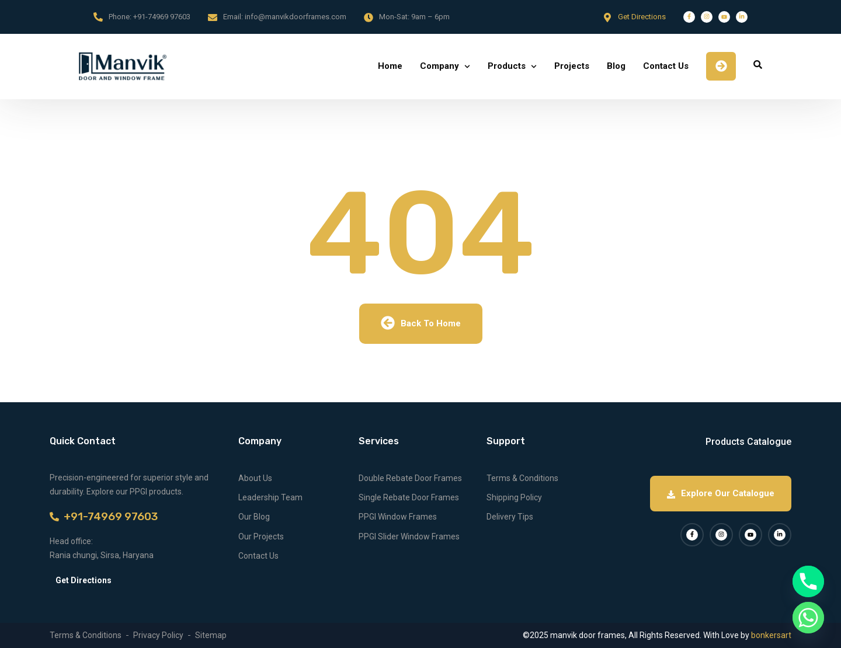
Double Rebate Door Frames (410, 478)
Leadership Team (270, 497)
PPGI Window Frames (398, 516)
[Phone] (808, 581)
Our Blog (254, 516)
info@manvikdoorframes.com (295, 16)
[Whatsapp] (808, 617)
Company (439, 66)
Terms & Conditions (522, 478)
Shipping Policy (514, 497)
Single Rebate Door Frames (409, 497)
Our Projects (261, 536)
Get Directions (642, 16)
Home (390, 66)
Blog (616, 66)
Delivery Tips (509, 516)
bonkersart (771, 635)
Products (507, 66)
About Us (255, 478)
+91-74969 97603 (161, 16)
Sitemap (211, 635)
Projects (571, 66)
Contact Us (666, 66)
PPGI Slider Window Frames (409, 536)
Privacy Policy (158, 635)
